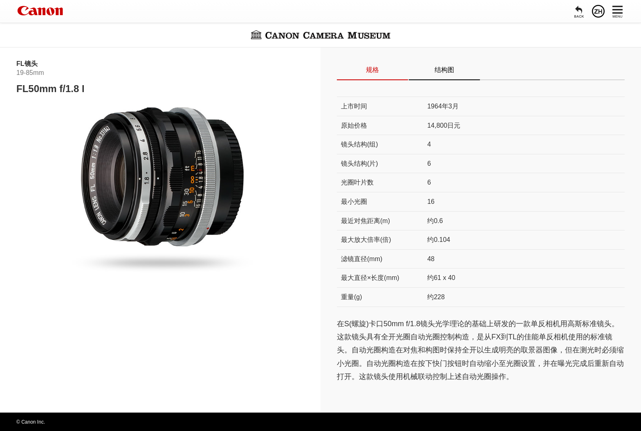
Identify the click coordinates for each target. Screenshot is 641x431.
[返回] (579, 11)
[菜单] (617, 11)
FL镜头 (27, 63)
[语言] (598, 11)
